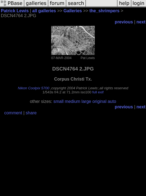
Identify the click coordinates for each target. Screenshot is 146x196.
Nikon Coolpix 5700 (33, 88)
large (86, 101)
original (99, 101)
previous (124, 22)
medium (72, 101)
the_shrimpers (104, 10)
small (58, 101)
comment (13, 113)
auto (112, 101)
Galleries (72, 10)
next (140, 22)
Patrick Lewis (15, 10)
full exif (98, 92)
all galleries (44, 10)
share (31, 113)
